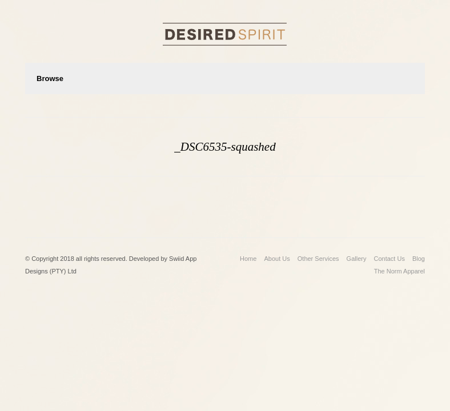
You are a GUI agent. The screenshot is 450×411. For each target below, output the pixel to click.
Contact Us (388, 258)
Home (248, 258)
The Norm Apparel (399, 271)
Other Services (318, 258)
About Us (277, 258)
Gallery (357, 258)
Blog (418, 258)
